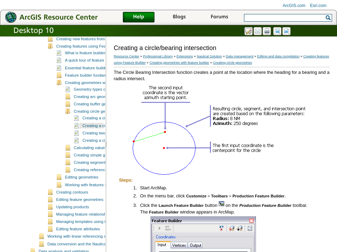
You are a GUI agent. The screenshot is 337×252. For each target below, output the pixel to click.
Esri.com (318, 5)
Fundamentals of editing (77, 47)
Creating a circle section (104, 171)
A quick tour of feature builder (91, 91)
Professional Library (158, 56)
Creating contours (72, 222)
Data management (239, 56)
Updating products (72, 237)
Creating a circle (97, 148)
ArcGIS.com (294, 5)
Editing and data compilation (278, 56)
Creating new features (76, 62)
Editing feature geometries (79, 230)
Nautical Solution (209, 56)
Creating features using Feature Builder (91, 77)
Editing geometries (81, 207)
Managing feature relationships (83, 245)
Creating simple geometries (98, 185)
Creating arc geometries (95, 127)
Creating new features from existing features (96, 69)
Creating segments (91, 193)
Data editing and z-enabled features (88, 40)
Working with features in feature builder (100, 215)
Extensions (185, 56)
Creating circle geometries (97, 142)
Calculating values (90, 178)
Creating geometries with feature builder (101, 113)
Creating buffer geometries (97, 134)
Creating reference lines (95, 200)
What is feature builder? (86, 83)
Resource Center (126, 56)
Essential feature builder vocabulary (97, 98)
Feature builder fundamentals (91, 106)
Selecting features (72, 54)
